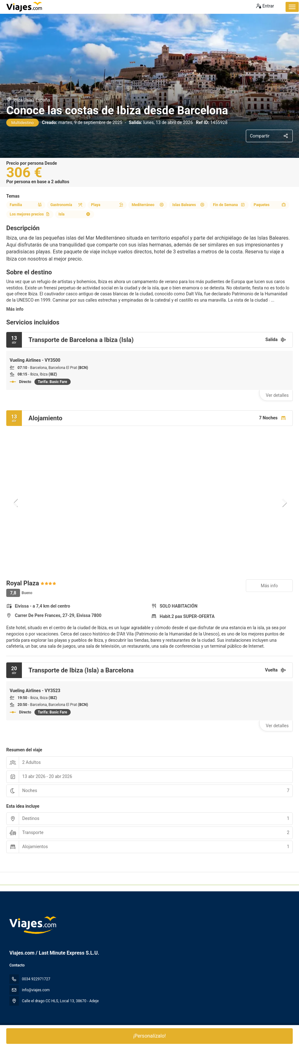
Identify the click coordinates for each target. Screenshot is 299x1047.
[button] (15, 502)
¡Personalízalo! (149, 1036)
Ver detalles (277, 395)
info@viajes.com (36, 990)
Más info (14, 309)
